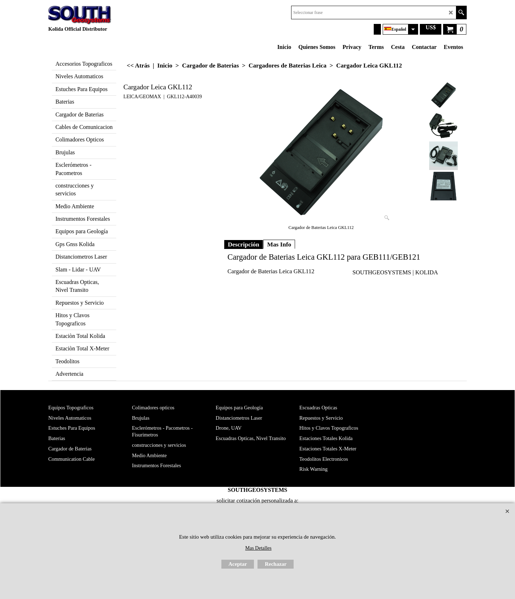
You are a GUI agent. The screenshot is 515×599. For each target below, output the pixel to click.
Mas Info (279, 244)
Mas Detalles (258, 548)
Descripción (243, 244)
